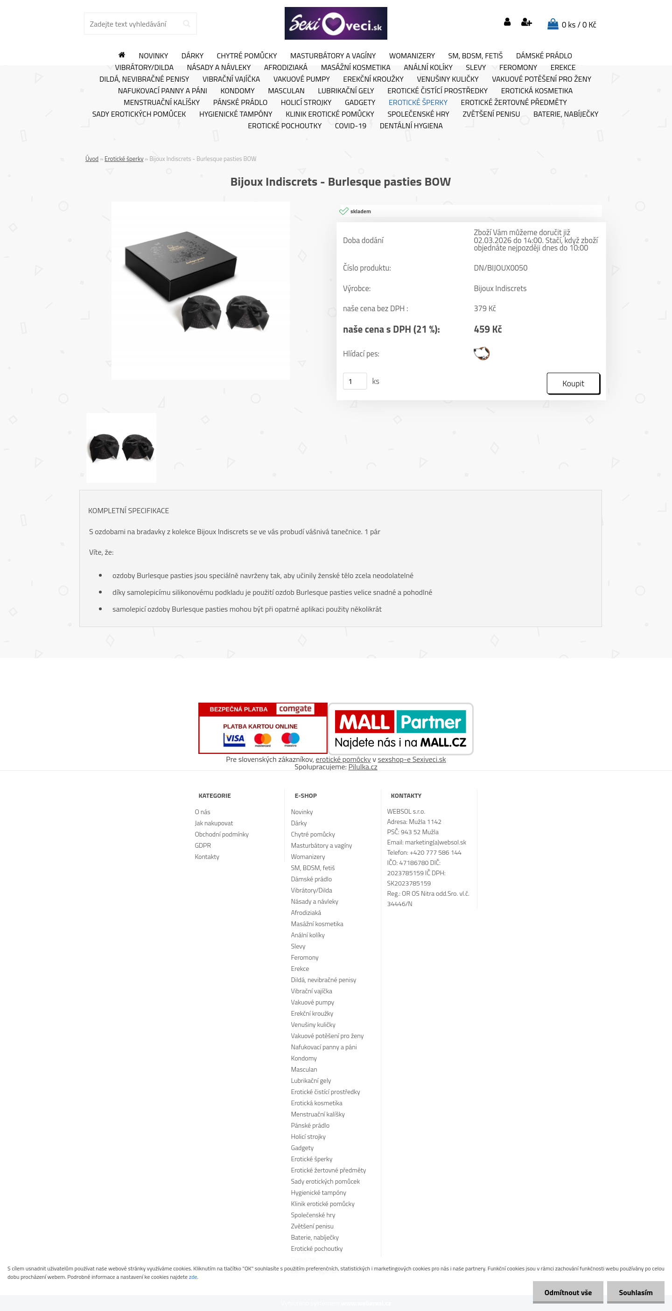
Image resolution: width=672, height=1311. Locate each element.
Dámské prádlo (544, 56)
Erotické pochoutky (285, 126)
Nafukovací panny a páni (162, 91)
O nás (202, 811)
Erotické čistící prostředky (437, 91)
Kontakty (207, 856)
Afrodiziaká (286, 68)
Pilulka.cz (363, 766)
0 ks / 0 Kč (579, 25)
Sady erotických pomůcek (139, 114)
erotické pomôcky (343, 759)
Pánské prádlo (240, 103)
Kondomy (238, 91)
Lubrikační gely (346, 91)
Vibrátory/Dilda (144, 68)
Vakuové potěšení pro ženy (541, 79)
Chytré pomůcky (247, 56)
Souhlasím (636, 1292)
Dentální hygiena (411, 126)
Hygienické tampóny (236, 114)
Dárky (192, 56)
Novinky (153, 56)
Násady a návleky (219, 68)
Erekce (563, 68)
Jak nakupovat (214, 823)
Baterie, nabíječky (565, 114)
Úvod (91, 158)
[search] (186, 24)
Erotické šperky (418, 103)
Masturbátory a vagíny (333, 56)
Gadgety (360, 103)
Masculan (286, 91)
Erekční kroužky (373, 79)
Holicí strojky (306, 103)
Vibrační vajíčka (231, 79)
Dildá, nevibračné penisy (144, 79)
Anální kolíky (428, 68)
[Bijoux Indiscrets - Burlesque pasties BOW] (201, 205)
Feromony (518, 68)
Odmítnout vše (568, 1292)
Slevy (476, 68)
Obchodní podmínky (222, 834)
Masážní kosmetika (356, 68)
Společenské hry (418, 114)
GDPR (203, 845)
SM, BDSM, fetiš (475, 56)
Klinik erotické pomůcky (330, 114)
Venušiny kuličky (447, 79)
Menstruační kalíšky (162, 103)
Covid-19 (350, 126)
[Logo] (336, 23)
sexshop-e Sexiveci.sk (412, 759)
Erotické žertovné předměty (514, 103)
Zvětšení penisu (491, 114)
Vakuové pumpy (301, 79)
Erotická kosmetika (537, 91)
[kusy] (355, 381)
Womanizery (412, 56)
